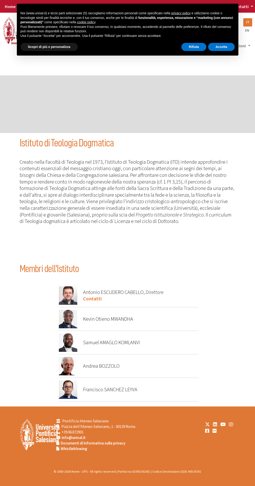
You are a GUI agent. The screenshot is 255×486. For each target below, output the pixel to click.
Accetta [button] (221, 47)
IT (247, 22)
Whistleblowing (74, 449)
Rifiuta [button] (194, 47)
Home (10, 7)
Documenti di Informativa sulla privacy (93, 443)
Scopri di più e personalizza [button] (49, 47)
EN (247, 30)
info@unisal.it (74, 438)
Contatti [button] (241, 7)
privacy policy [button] (181, 13)
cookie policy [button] (86, 22)
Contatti (92, 298)
